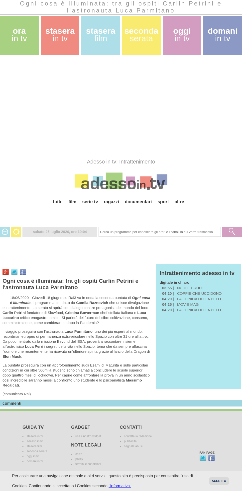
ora (19, 34)
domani (223, 34)
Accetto (219, 481)
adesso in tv (35, 441)
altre (179, 201)
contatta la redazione (138, 436)
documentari (138, 201)
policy (79, 459)
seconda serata (37, 451)
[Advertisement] (47, 107)
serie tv (90, 201)
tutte (58, 201)
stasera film (34, 446)
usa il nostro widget (88, 436)
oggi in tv (33, 456)
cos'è (78, 454)
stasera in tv (35, 436)
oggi (182, 34)
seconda (141, 34)
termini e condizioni (88, 464)
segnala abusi (133, 446)
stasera (60, 34)
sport (163, 201)
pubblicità (130, 441)
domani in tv (35, 461)
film (72, 201)
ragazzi (111, 201)
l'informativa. (120, 486)
